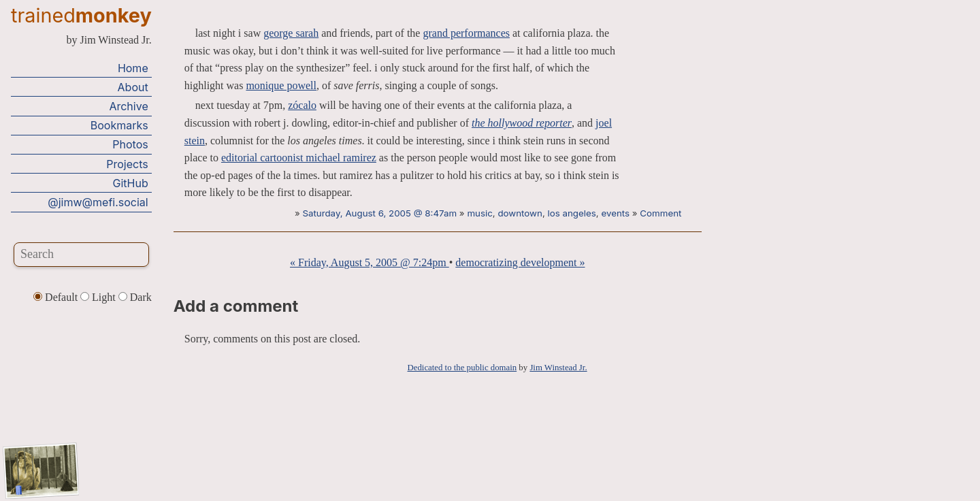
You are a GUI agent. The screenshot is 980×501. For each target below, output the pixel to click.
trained (81, 15)
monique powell (281, 85)
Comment (660, 213)
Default (56, 297)
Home (133, 68)
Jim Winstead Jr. (558, 367)
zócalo (302, 105)
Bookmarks (119, 125)
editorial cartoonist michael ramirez (298, 157)
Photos (130, 144)
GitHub (130, 183)
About (133, 87)
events (615, 213)
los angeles (571, 213)
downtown (519, 213)
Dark (135, 297)
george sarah (290, 33)
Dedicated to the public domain (462, 367)
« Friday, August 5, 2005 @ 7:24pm (369, 262)
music (479, 213)
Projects (127, 164)
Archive (128, 106)
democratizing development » (520, 262)
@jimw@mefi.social (98, 202)
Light (99, 297)
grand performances (466, 33)
